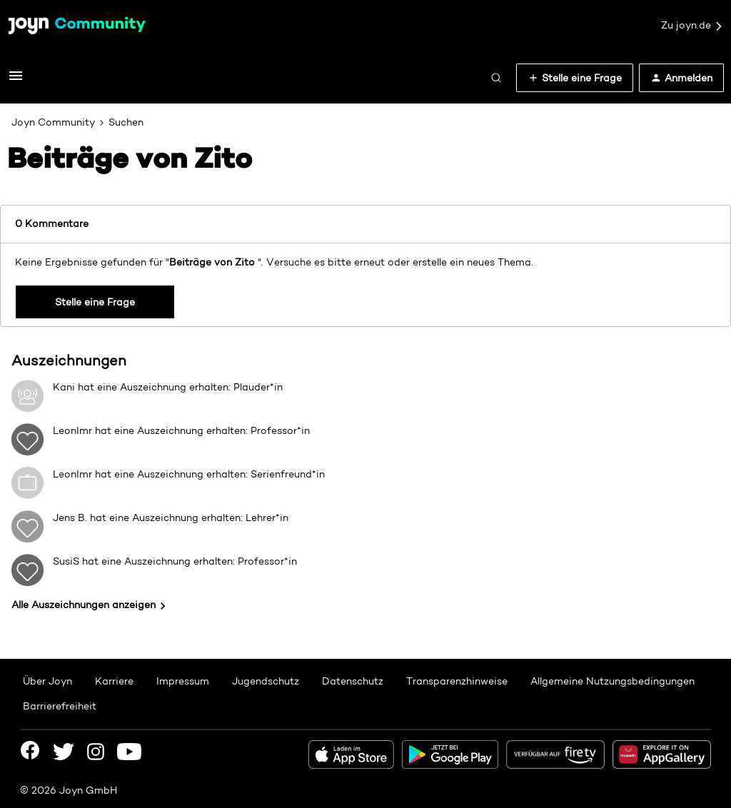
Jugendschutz (265, 681)
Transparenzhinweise (457, 681)
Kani (64, 387)
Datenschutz (352, 681)
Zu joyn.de (692, 25)
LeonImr (72, 430)
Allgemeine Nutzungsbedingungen (612, 681)
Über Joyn (47, 681)
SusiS (66, 561)
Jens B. (70, 517)
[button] (15, 80)
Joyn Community (53, 122)
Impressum (182, 681)
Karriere (114, 681)
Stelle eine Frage (95, 302)
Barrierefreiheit (59, 706)
